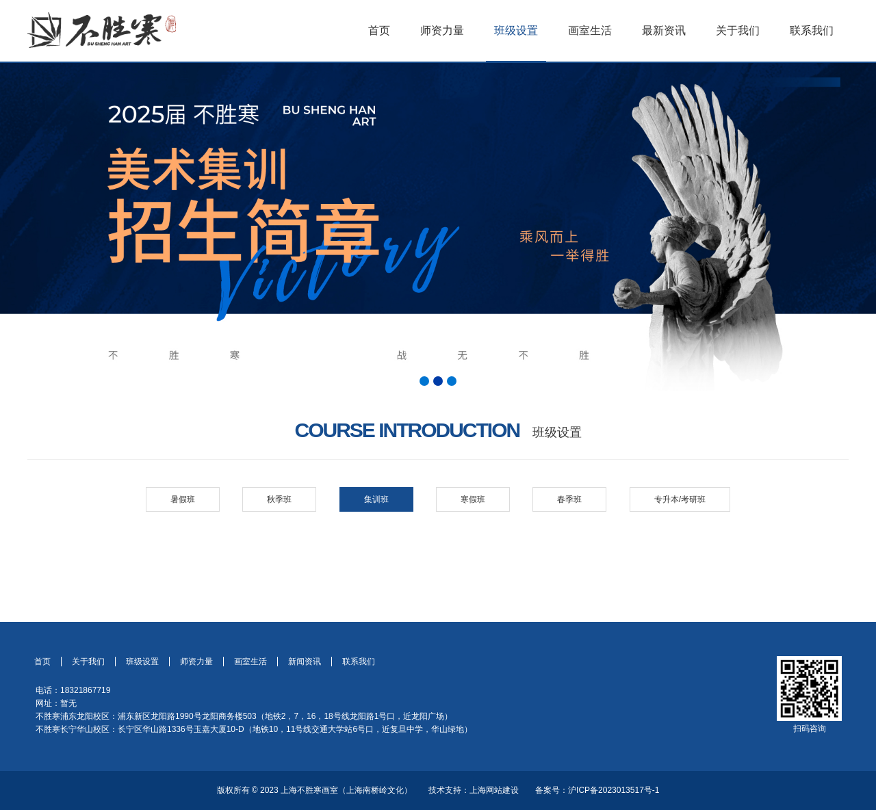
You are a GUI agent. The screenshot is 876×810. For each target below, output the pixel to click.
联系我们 (812, 30)
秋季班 (279, 499)
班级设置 (516, 30)
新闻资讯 (304, 661)
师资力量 (442, 30)
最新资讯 (664, 30)
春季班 (569, 499)
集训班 (376, 499)
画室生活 (590, 30)
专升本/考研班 (680, 499)
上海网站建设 (494, 790)
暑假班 (182, 499)
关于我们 (738, 30)
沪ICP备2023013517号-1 (613, 790)
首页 (379, 30)
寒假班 (473, 499)
